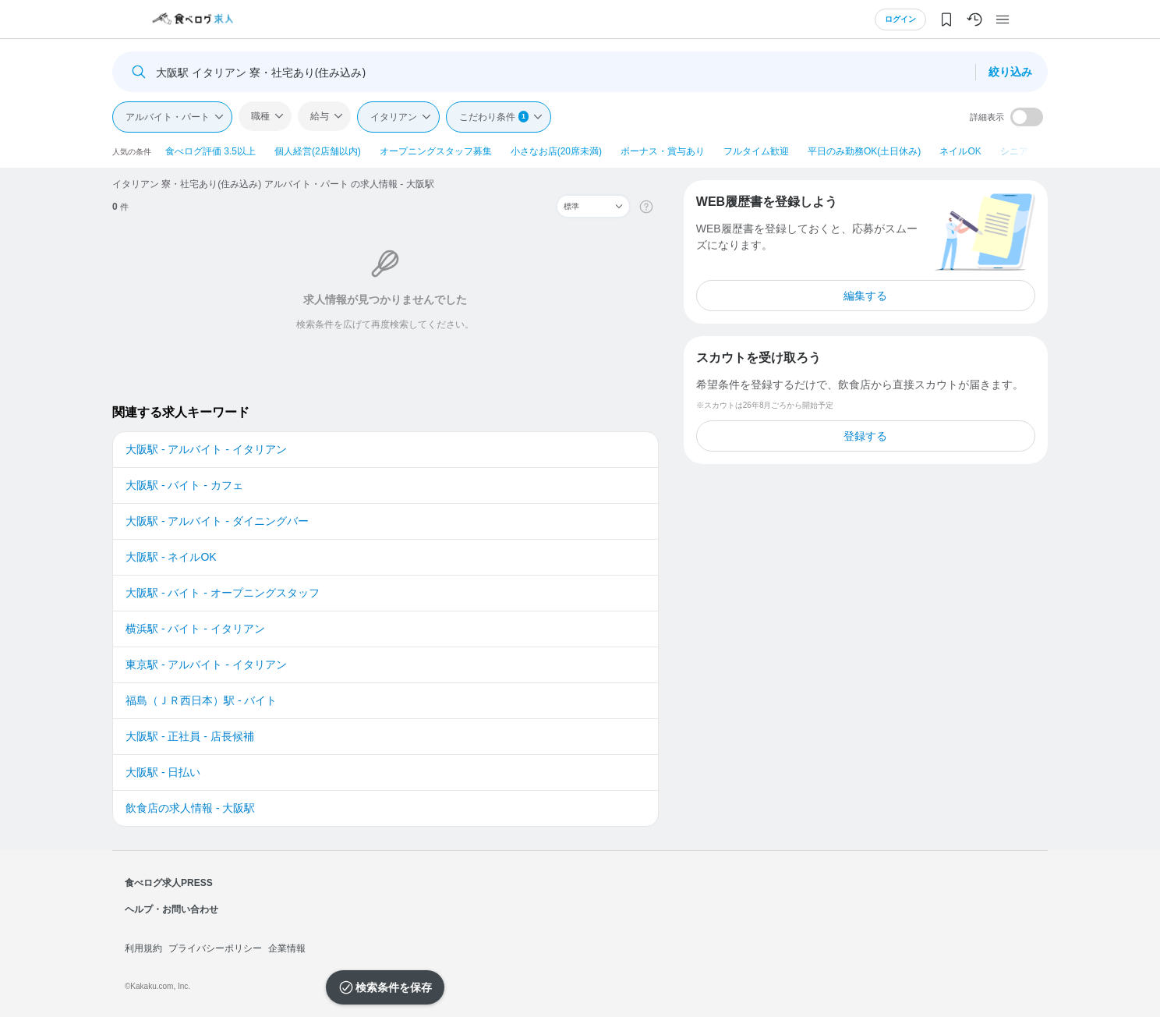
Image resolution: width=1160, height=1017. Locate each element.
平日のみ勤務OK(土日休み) (864, 151)
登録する (865, 436)
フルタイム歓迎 (756, 151)
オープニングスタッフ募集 (436, 151)
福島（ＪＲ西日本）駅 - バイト (201, 700)
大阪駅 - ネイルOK (171, 557)
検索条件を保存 (393, 987)
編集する (865, 295)
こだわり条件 (494, 116)
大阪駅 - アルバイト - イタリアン (206, 449)
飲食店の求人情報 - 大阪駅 (190, 808)
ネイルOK (960, 151)
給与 (319, 116)
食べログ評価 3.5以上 (210, 151)
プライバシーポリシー (215, 948)
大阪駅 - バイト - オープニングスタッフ (223, 592)
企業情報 (287, 948)
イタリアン (393, 117)
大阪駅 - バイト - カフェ (184, 485)
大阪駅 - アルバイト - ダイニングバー (217, 521)
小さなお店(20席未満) (556, 151)
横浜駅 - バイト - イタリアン (195, 628)
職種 (260, 116)
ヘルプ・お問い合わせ (171, 909)
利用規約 (143, 948)
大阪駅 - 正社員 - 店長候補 (190, 736)
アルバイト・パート (168, 117)
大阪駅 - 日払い (163, 772)
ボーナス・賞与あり (663, 151)
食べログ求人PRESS (169, 882)
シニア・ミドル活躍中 (1047, 151)
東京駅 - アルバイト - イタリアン (206, 664)
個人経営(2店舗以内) (317, 151)
